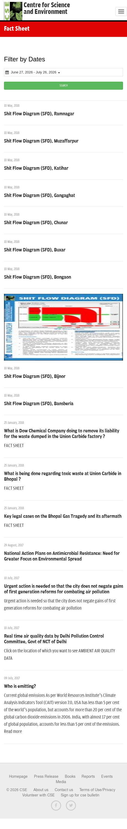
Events (107, 776)
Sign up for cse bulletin (80, 795)
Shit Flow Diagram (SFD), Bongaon (37, 277)
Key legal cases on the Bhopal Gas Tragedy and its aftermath (62, 516)
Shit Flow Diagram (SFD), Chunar (36, 223)
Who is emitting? (20, 686)
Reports (88, 776)
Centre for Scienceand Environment (47, 8)
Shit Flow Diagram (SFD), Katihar (36, 168)
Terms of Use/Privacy (97, 790)
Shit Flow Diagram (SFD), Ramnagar (39, 114)
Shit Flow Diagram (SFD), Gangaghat (39, 195)
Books (70, 776)
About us (40, 790)
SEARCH (64, 85)
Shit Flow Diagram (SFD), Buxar (34, 250)
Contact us (64, 790)
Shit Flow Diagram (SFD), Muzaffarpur (41, 141)
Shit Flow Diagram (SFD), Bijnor (34, 376)
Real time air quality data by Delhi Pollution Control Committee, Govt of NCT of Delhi (54, 639)
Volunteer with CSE (38, 795)
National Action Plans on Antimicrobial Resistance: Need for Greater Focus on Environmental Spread (62, 556)
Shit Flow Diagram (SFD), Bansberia (38, 403)
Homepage (18, 776)
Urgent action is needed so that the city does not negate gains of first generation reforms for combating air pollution (63, 589)
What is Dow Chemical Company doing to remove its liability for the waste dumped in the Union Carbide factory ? (61, 433)
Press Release (46, 776)
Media (61, 782)
